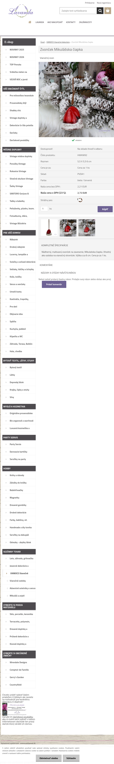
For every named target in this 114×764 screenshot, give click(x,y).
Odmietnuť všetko (49, 758)
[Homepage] (30, 22)
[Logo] (21, 11)
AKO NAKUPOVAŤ (54, 22)
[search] (100, 10)
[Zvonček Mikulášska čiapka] (49, 219)
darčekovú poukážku (23, 717)
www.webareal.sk (28, 743)
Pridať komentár (54, 284)
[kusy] (44, 208)
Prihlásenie (90, 2)
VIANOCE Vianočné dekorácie (58, 42)
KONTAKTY (71, 22)
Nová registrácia (104, 2)
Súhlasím (71, 758)
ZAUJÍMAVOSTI (85, 22)
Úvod (43, 42)
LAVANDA (40, 22)
